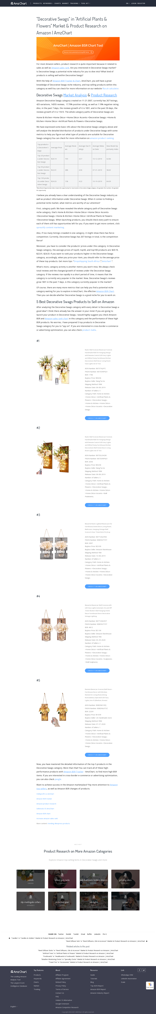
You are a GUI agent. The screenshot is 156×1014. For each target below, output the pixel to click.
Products (37, 3)
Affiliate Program (62, 975)
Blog (92, 982)
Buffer (89, 934)
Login (133, 3)
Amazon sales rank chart (56, 318)
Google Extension (62, 1004)
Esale (123, 982)
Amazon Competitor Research (67, 1007)
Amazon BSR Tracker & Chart (66, 80)
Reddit (68, 934)
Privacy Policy (61, 986)
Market (65, 3)
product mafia (89, 330)
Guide (92, 975)
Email (83, 934)
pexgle (58, 779)
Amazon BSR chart (43, 813)
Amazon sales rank (60, 67)
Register (141, 3)
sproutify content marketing (50, 227)
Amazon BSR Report (98, 989)
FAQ (57, 996)
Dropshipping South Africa (86, 261)
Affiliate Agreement (63, 978)
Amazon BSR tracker (44, 799)
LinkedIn (97, 934)
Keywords (38, 978)
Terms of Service (62, 989)
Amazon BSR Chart (105, 291)
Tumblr (76, 934)
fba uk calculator (110, 88)
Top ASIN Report (96, 986)
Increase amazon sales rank (47, 818)
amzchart (106, 261)
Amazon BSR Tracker (73, 771)
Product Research (104, 94)
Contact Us (60, 993)
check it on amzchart (97, 418)
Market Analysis (75, 94)
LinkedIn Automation (129, 978)
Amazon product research (46, 804)
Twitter (61, 934)
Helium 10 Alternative (64, 1000)
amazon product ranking (102, 138)
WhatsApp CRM (127, 975)
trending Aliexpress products (59, 823)
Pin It (105, 934)
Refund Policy (61, 982)
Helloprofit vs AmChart (45, 794)
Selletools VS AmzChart (45, 808)
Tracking (37, 989)
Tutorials (93, 978)
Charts (57, 3)
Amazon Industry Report (99, 993)
